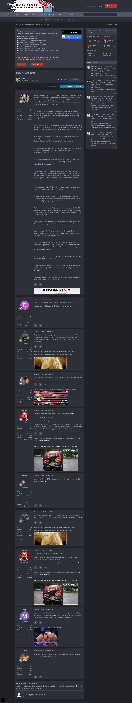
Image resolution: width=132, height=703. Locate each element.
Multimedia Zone (59, 19)
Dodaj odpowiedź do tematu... (35, 695)
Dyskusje (17, 19)
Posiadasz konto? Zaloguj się (93, 6)
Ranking (51, 14)
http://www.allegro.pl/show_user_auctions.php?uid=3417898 (51, 446)
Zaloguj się (21, 65)
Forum (26, 15)
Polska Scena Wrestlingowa (42, 19)
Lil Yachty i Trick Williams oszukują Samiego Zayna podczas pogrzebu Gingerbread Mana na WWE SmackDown (103, 125)
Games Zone (70, 19)
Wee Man (110, 40)
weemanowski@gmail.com (42, 440)
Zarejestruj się (111, 6)
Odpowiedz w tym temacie (72, 86)
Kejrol (109, 45)
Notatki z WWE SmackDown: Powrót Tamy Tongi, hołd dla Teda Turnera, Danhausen (102, 107)
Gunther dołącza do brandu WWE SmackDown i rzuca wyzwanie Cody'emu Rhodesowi (103, 143)
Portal (18, 14)
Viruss (94, 40)
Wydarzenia (27, 19)
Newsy (37, 80)
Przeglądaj (41, 14)
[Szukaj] (93, 14)
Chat (33, 14)
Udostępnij (62, 79)
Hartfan (94, 45)
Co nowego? (69, 14)
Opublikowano (43, 92)
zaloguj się (78, 686)
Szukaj (59, 14)
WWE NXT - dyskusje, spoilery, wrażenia (103, 75)
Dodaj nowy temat (51, 86)
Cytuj (45, 284)
